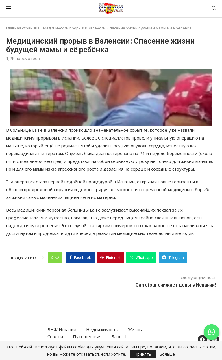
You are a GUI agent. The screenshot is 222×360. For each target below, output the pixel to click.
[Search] (214, 9)
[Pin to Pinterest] (110, 257)
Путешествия (87, 336)
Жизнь (135, 329)
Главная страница (23, 28)
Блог (116, 336)
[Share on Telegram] (173, 257)
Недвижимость (102, 329)
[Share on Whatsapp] (141, 257)
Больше (167, 354)
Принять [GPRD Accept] (142, 354)
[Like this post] (57, 257)
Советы (55, 336)
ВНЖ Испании (61, 329)
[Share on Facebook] (80, 257)
